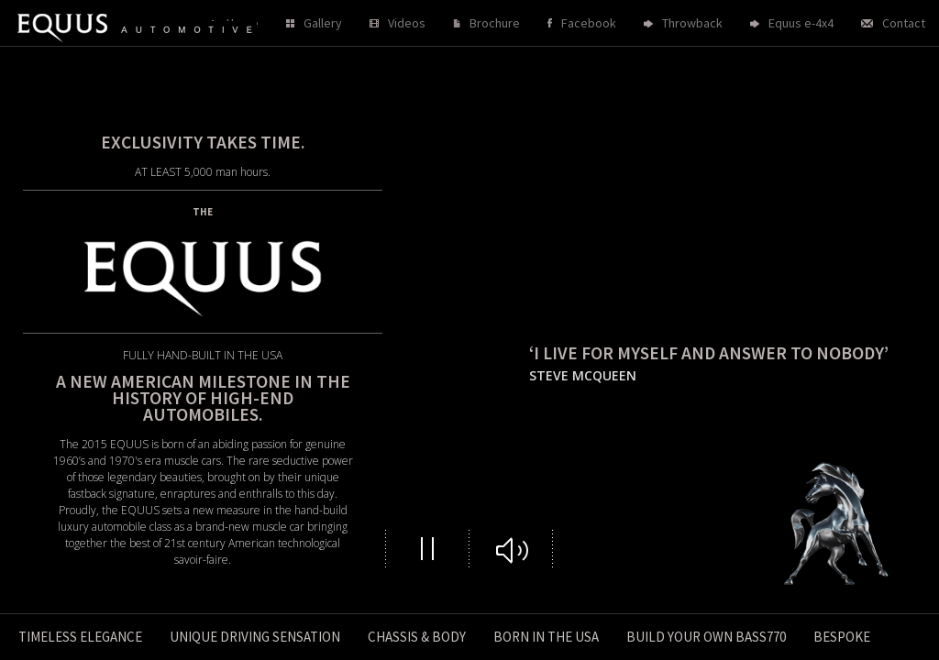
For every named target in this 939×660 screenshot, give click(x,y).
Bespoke (841, 636)
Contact (903, 23)
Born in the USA (546, 636)
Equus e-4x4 (801, 23)
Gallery (323, 23)
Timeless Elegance (80, 636)
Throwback (692, 23)
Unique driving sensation (255, 636)
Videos (406, 23)
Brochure (495, 23)
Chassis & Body (417, 636)
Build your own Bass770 (706, 636)
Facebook (588, 23)
